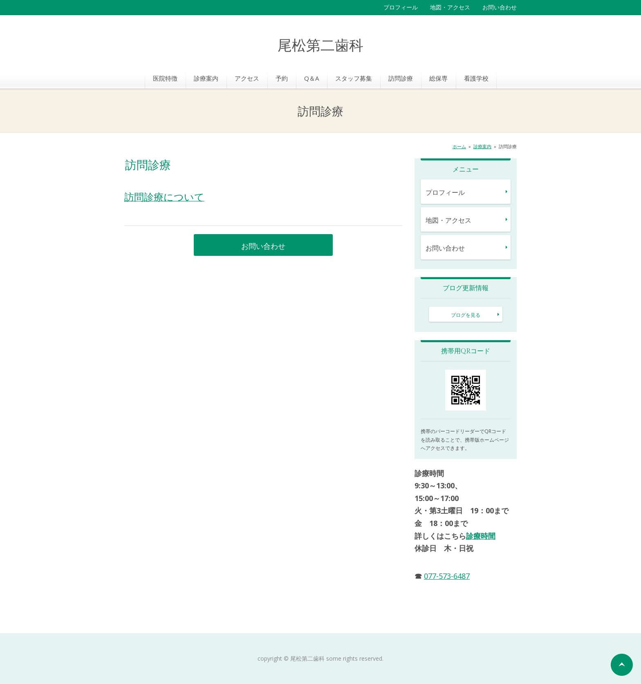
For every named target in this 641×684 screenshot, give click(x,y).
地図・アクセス (450, 7)
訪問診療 (400, 78)
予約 (282, 78)
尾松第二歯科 (320, 46)
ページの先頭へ (622, 665)
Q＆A (311, 78)
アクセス (247, 78)
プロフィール (400, 7)
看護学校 (476, 78)
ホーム (459, 146)
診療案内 (206, 78)
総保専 (438, 78)
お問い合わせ (499, 7)
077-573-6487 (447, 576)
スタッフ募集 (353, 78)
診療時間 (480, 536)
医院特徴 (165, 78)
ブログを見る (465, 315)
